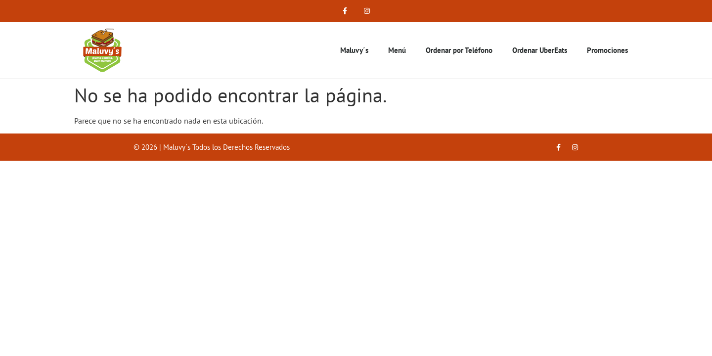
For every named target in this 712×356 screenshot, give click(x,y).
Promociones (607, 50)
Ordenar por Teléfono (459, 50)
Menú (397, 50)
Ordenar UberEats (539, 50)
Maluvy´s (354, 50)
